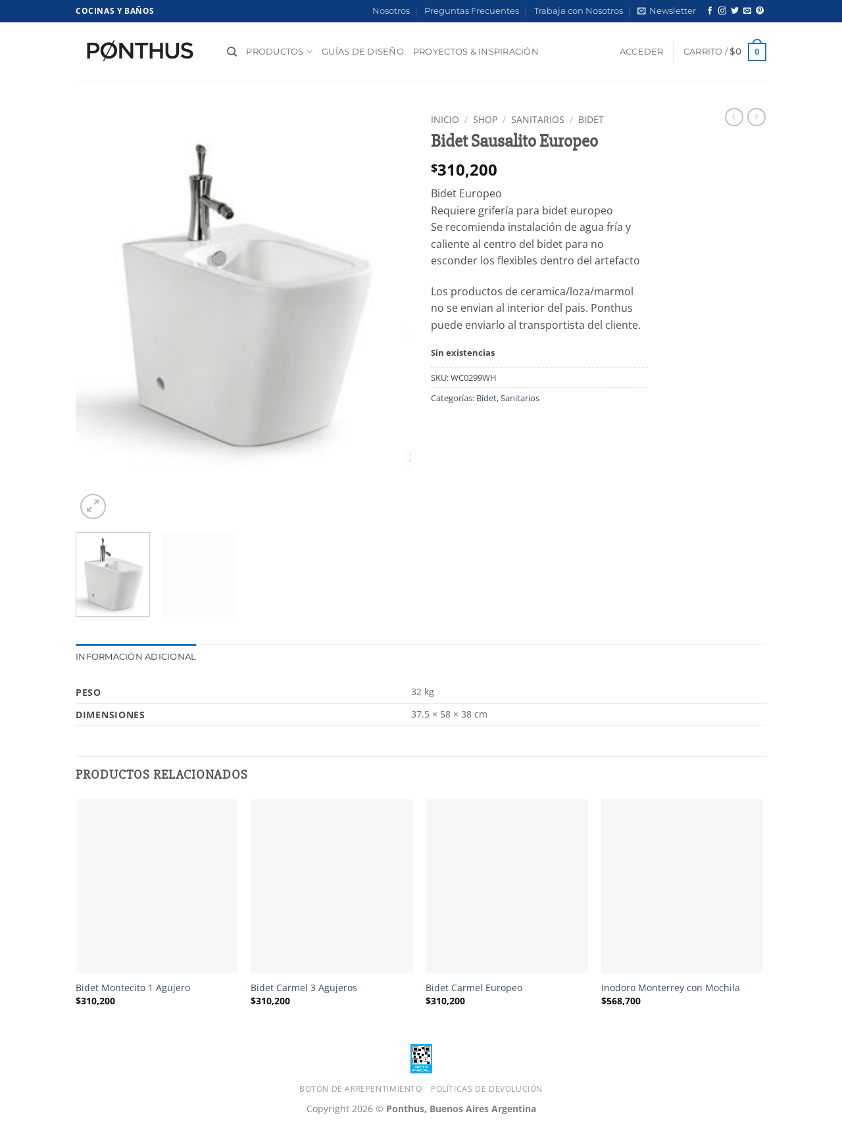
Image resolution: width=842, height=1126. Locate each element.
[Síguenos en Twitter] (735, 11)
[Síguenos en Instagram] (722, 11)
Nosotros (391, 11)
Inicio (445, 119)
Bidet (591, 119)
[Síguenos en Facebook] (710, 11)
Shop (485, 119)
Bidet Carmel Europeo (474, 988)
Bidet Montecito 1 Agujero (133, 988)
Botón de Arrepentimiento (360, 1088)
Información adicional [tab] (136, 657)
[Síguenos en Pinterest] (760, 11)
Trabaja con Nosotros (578, 11)
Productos (279, 51)
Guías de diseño (363, 52)
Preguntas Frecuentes (471, 11)
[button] (666, 11)
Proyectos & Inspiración (476, 52)
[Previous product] (756, 117)
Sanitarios (537, 119)
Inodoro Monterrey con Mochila (670, 988)
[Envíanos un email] (747, 11)
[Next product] (734, 117)
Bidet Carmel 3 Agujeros (304, 988)
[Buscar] (232, 51)
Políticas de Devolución (487, 1088)
